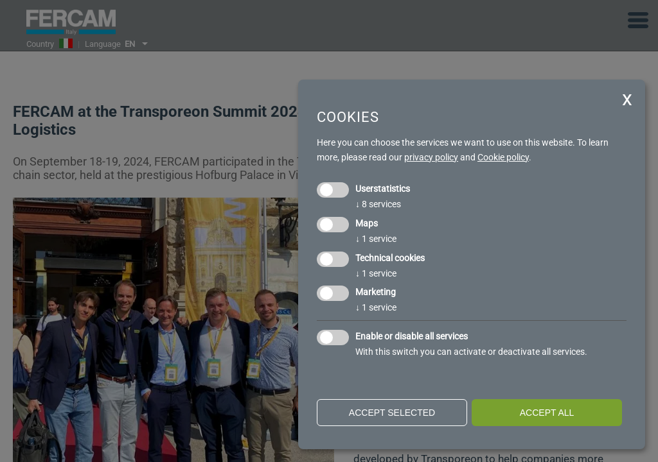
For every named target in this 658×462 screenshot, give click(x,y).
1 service (375, 239)
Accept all (547, 412)
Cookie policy (503, 157)
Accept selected (392, 412)
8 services (378, 204)
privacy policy (431, 157)
